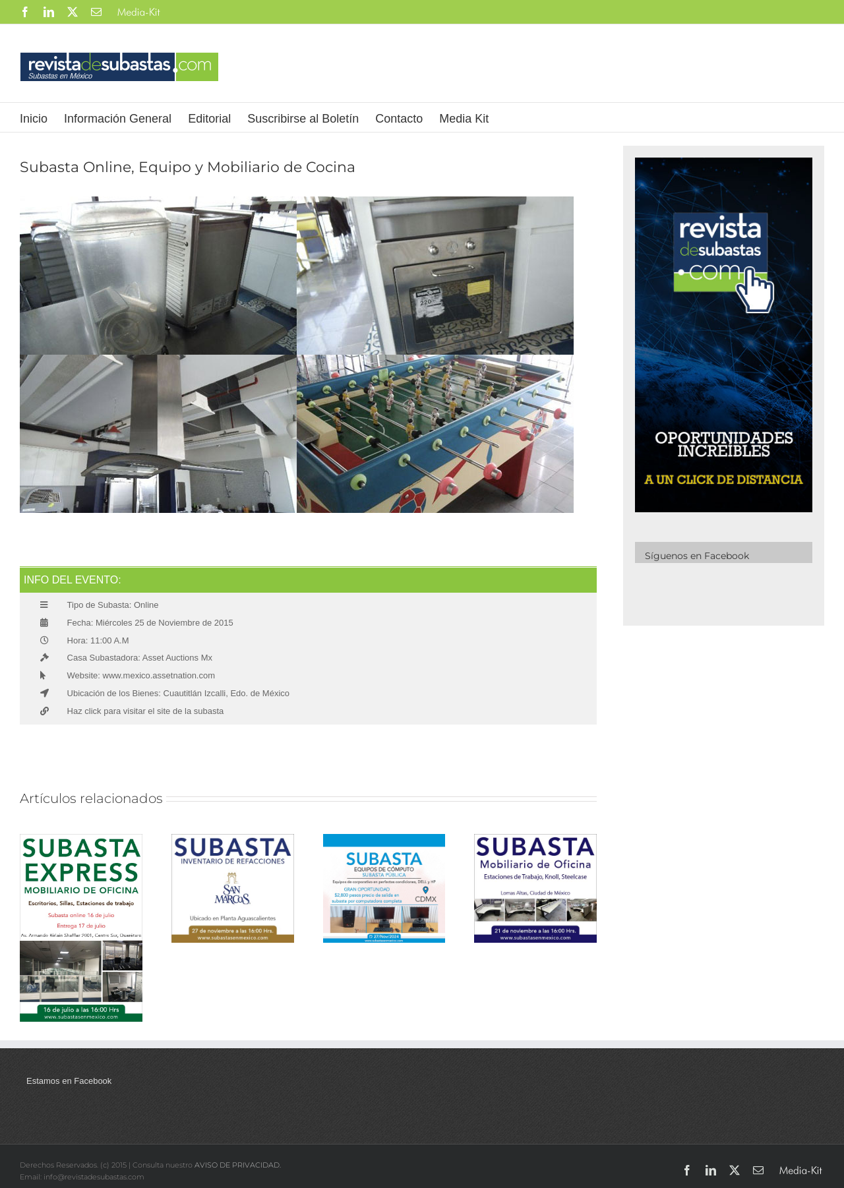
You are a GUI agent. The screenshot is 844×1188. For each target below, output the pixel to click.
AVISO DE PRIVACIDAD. (238, 1165)
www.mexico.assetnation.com (157, 675)
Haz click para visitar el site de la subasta (145, 711)
